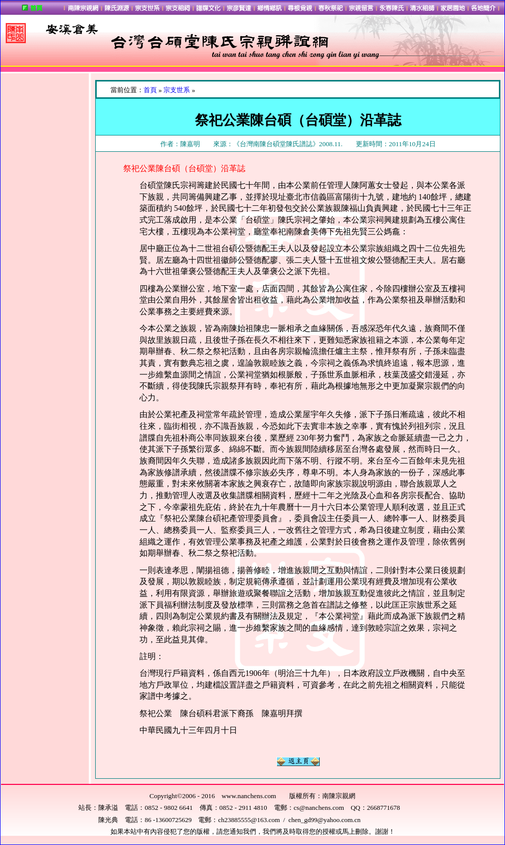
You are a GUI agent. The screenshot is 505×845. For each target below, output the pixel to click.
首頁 (150, 90)
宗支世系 (176, 90)
